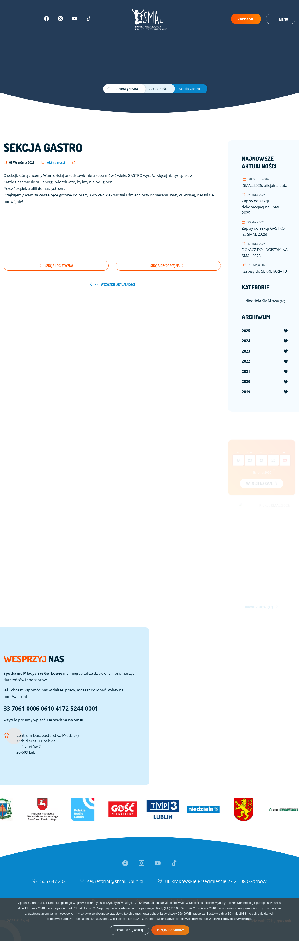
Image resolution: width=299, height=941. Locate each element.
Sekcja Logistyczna (56, 265)
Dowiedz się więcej (129, 930)
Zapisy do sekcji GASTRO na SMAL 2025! (265, 228)
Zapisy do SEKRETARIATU (265, 268)
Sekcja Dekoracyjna (167, 265)
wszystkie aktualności (115, 284)
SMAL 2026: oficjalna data (265, 182)
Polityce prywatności (236, 918)
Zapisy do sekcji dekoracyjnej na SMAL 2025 (265, 203)
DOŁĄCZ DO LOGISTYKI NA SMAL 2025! (265, 249)
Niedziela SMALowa (265, 300)
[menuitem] (265, 331)
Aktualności (53, 162)
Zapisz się (246, 18)
